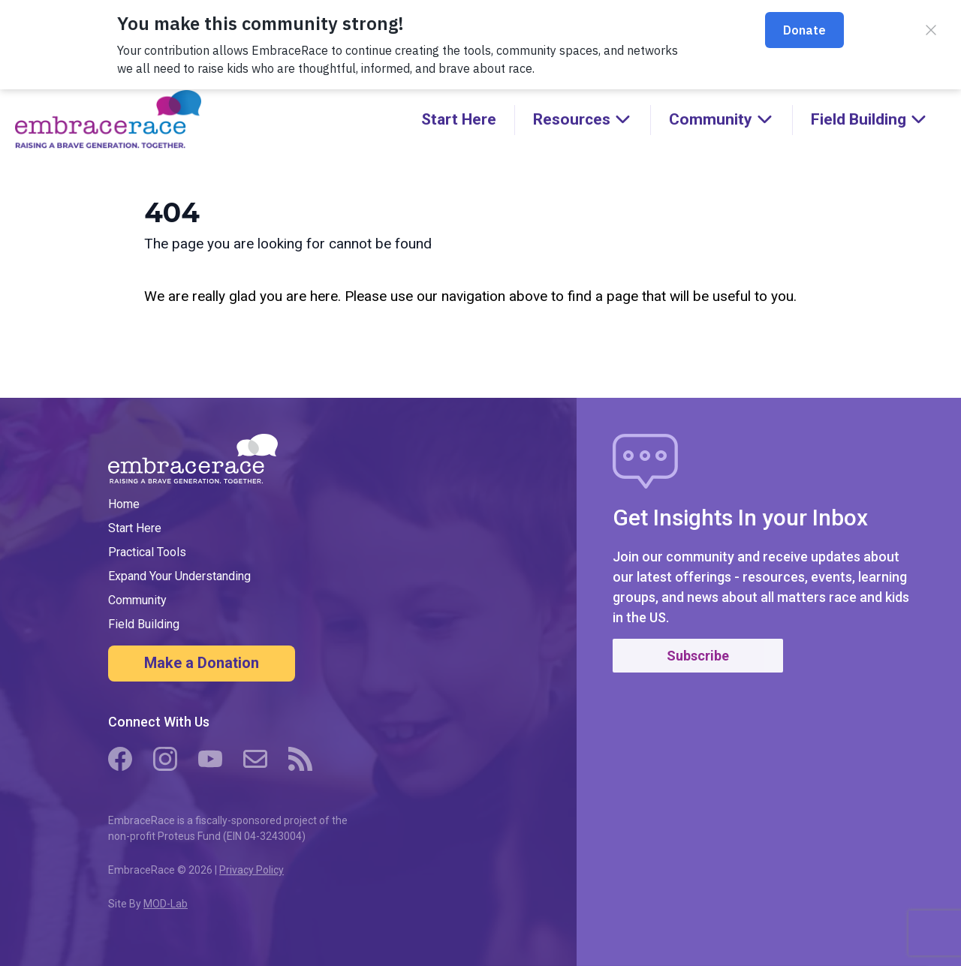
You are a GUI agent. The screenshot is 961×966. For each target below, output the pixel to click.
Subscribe (698, 656)
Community (137, 600)
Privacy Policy (251, 870)
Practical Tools (147, 552)
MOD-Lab (165, 904)
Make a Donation (201, 663)
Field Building (143, 624)
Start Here (458, 119)
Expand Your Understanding (179, 576)
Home (124, 504)
